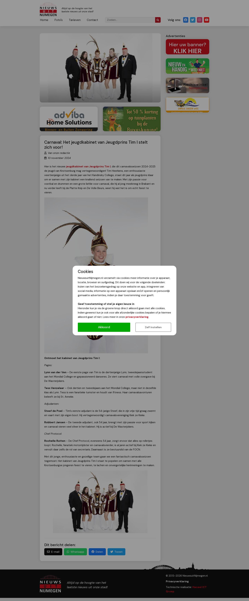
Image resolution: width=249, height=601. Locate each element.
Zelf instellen (153, 327)
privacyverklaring (137, 317)
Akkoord (104, 327)
